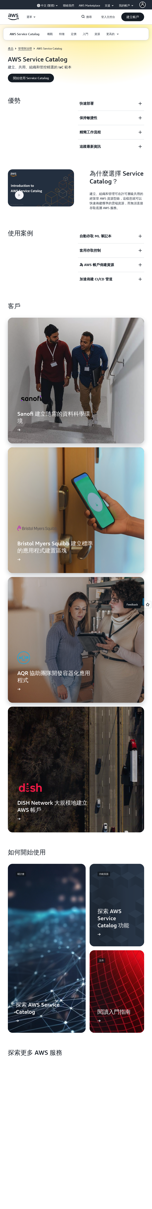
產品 (10, 48)
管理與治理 (25, 48)
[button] (132, 17)
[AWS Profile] (142, 5)
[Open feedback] (147, 604)
